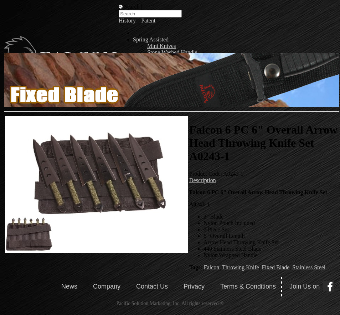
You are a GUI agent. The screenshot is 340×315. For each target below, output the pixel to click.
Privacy (194, 286)
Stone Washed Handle (172, 52)
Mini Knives (161, 46)
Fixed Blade (276, 267)
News (69, 286)
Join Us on (304, 286)
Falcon (212, 267)
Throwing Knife (240, 267)
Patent (148, 21)
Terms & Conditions (248, 286)
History (127, 21)
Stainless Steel (308, 267)
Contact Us (152, 286)
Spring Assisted (151, 39)
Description (202, 180)
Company (106, 286)
